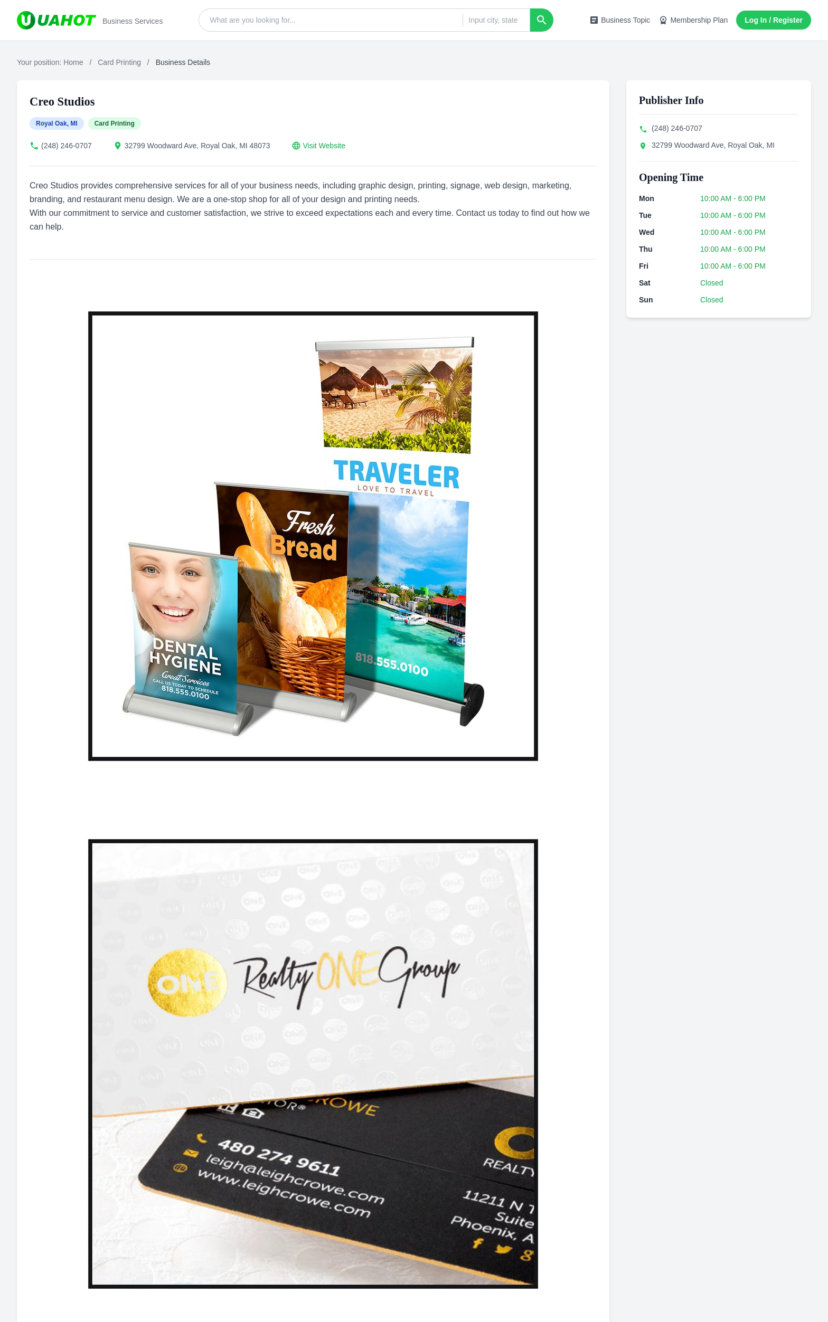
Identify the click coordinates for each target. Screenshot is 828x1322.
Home (73, 62)
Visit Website (324, 145)
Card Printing (119, 62)
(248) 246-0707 (66, 145)
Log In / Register (774, 20)
